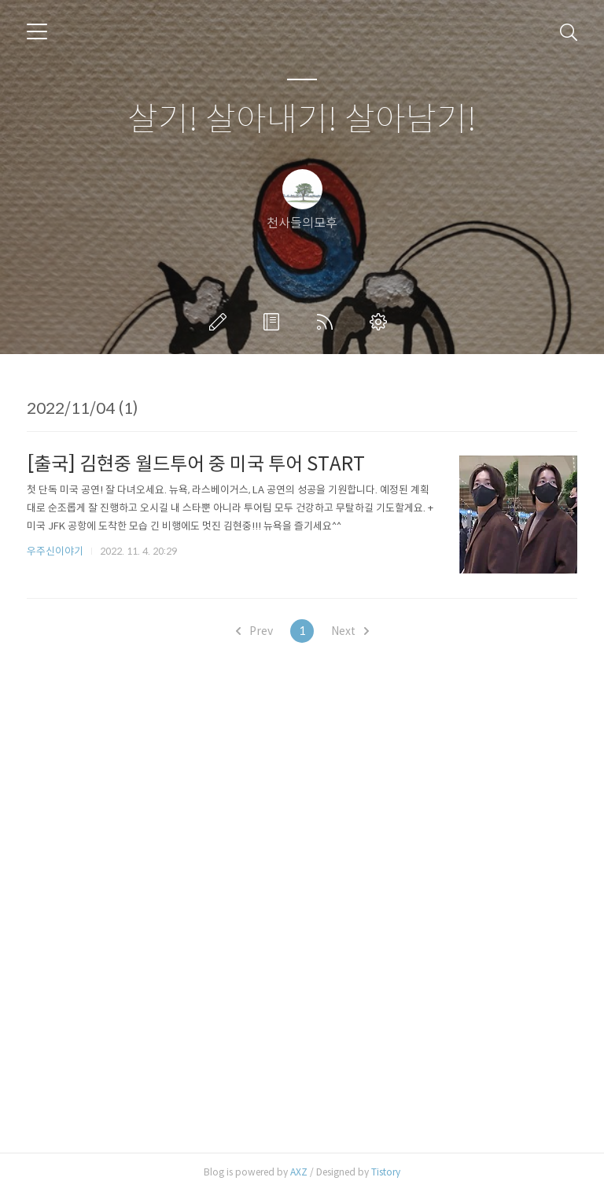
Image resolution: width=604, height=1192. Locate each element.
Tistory (385, 1172)
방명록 (274, 322)
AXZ (299, 1172)
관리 (381, 322)
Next (350, 631)
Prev (254, 631)
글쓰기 (221, 322)
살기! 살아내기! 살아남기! (302, 120)
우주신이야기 (55, 551)
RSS (328, 322)
